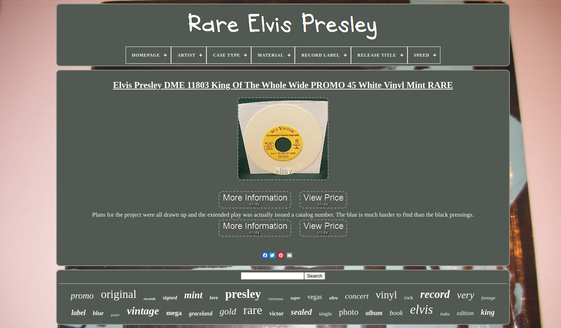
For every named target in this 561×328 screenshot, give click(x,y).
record (435, 294)
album (374, 313)
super (295, 297)
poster (115, 315)
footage (488, 297)
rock (408, 297)
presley (243, 294)
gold (228, 311)
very (465, 294)
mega (174, 313)
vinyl (386, 294)
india (445, 314)
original (119, 294)
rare (252, 310)
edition (465, 313)
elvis (421, 310)
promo (82, 295)
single (325, 314)
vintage (143, 311)
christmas (275, 298)
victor (276, 313)
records (149, 298)
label (78, 313)
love (214, 297)
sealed (301, 312)
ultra (333, 297)
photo (348, 312)
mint (193, 295)
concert (357, 295)
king (488, 312)
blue (98, 313)
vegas (314, 296)
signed (170, 297)
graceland (201, 313)
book (396, 313)
